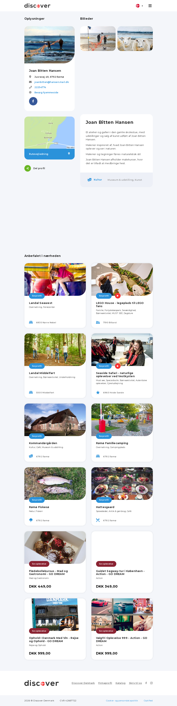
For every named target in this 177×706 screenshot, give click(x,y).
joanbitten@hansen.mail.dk (51, 82)
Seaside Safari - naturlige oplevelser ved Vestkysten (115, 374)
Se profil (37, 295)
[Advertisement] (116, 83)
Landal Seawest (40, 303)
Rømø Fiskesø (39, 507)
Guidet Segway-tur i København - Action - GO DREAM (120, 572)
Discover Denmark (83, 683)
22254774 (40, 87)
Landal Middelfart (42, 373)
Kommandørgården (43, 443)
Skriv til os (135, 683)
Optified (148, 700)
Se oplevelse (39, 563)
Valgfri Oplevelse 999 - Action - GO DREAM (121, 639)
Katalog (121, 683)
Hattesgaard (105, 507)
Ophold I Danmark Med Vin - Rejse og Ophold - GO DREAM (54, 639)
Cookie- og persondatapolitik (122, 700)
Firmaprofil (105, 683)
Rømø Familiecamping (112, 443)
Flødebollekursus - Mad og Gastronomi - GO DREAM (48, 572)
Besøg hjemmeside (46, 92)
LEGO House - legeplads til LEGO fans (120, 304)
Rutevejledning (49, 153)
